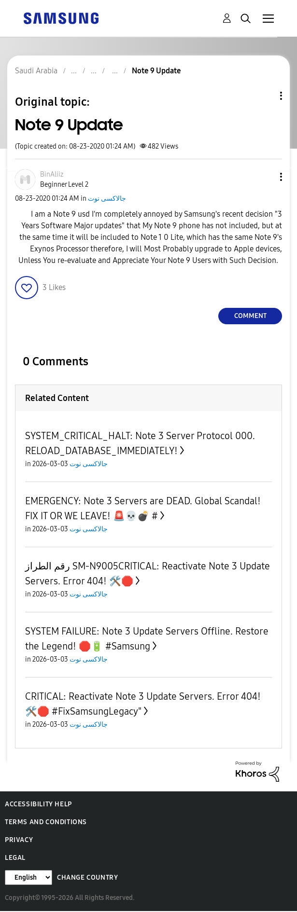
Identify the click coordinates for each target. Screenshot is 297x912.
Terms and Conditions (46, 822)
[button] (265, 176)
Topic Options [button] (264, 95)
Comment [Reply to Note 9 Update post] (250, 316)
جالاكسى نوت (107, 198)
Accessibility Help (38, 804)
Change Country (87, 877)
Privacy (19, 840)
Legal (15, 858)
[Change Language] (28, 877)
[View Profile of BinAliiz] (51, 174)
